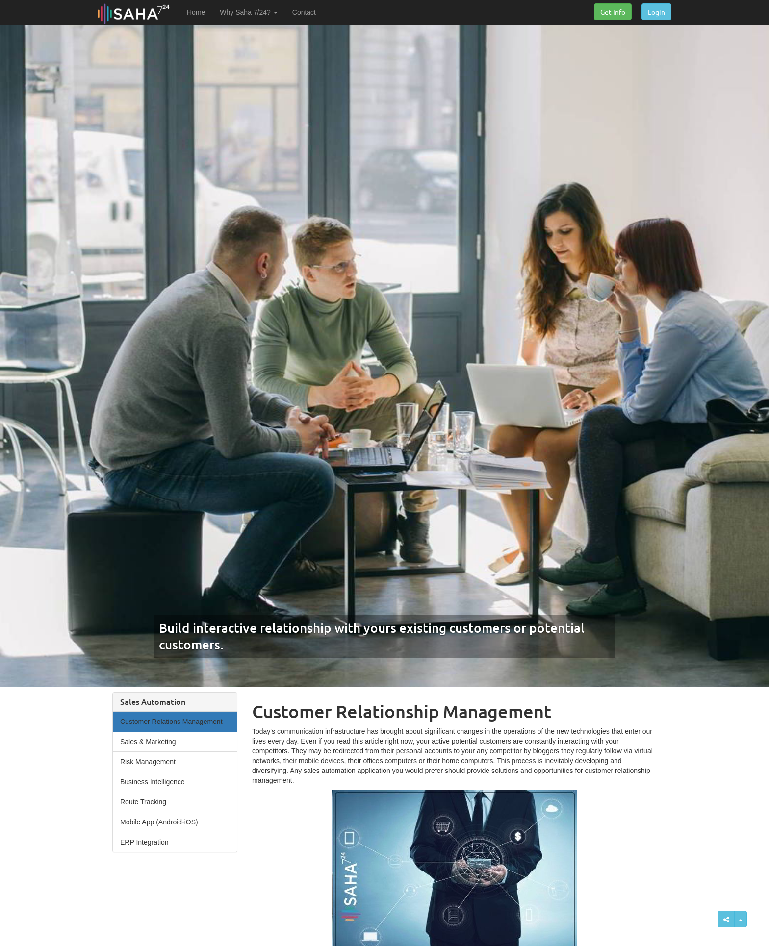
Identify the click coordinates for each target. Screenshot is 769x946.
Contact (304, 12)
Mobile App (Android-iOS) (159, 822)
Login (656, 11)
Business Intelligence (152, 782)
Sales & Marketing (148, 742)
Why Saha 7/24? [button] (248, 12)
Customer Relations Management (171, 721)
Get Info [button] (612, 11)
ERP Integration (144, 842)
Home (196, 12)
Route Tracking (143, 802)
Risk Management (148, 762)
